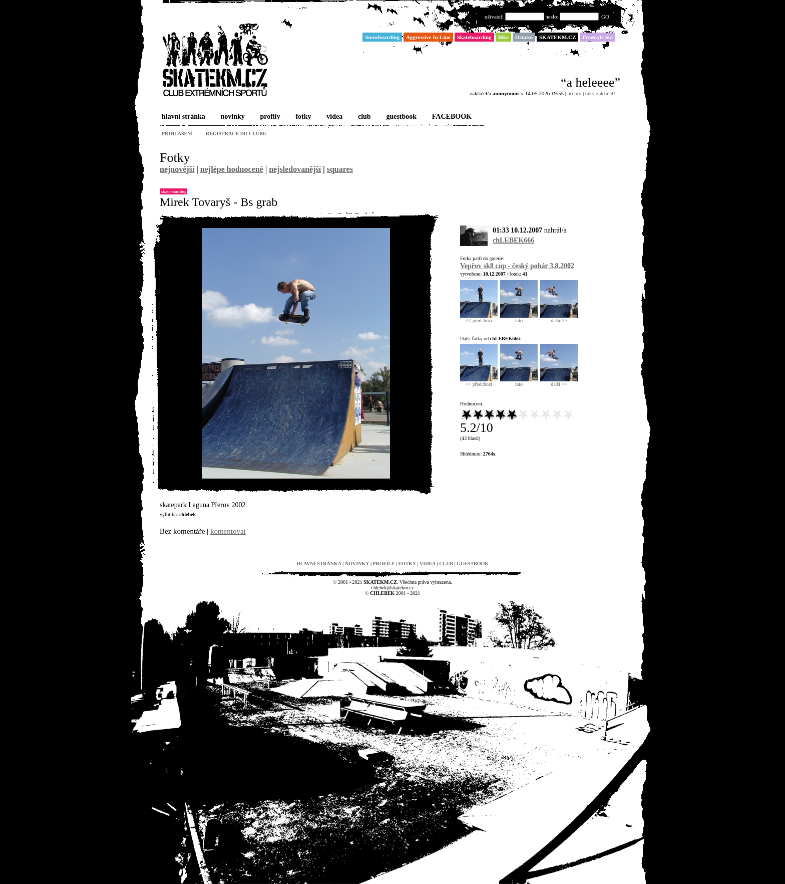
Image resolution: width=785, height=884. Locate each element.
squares (340, 169)
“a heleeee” (590, 82)
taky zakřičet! (600, 93)
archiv (574, 93)
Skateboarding (173, 191)
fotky (302, 117)
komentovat (228, 531)
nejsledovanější (295, 169)
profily (269, 117)
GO (605, 17)
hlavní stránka (182, 117)
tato (519, 318)
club (363, 117)
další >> (559, 318)
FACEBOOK (451, 117)
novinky (232, 117)
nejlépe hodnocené (231, 169)
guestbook (400, 117)
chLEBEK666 (513, 240)
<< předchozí (479, 318)
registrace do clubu (236, 133)
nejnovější (177, 169)
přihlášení (177, 133)
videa (333, 117)
